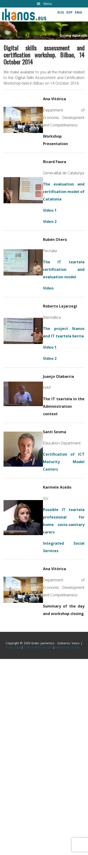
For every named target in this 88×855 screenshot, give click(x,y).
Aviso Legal (13, 647)
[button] (44, 30)
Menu (47, 3)
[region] (44, 23)
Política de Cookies (68, 647)
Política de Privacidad (38, 647)
